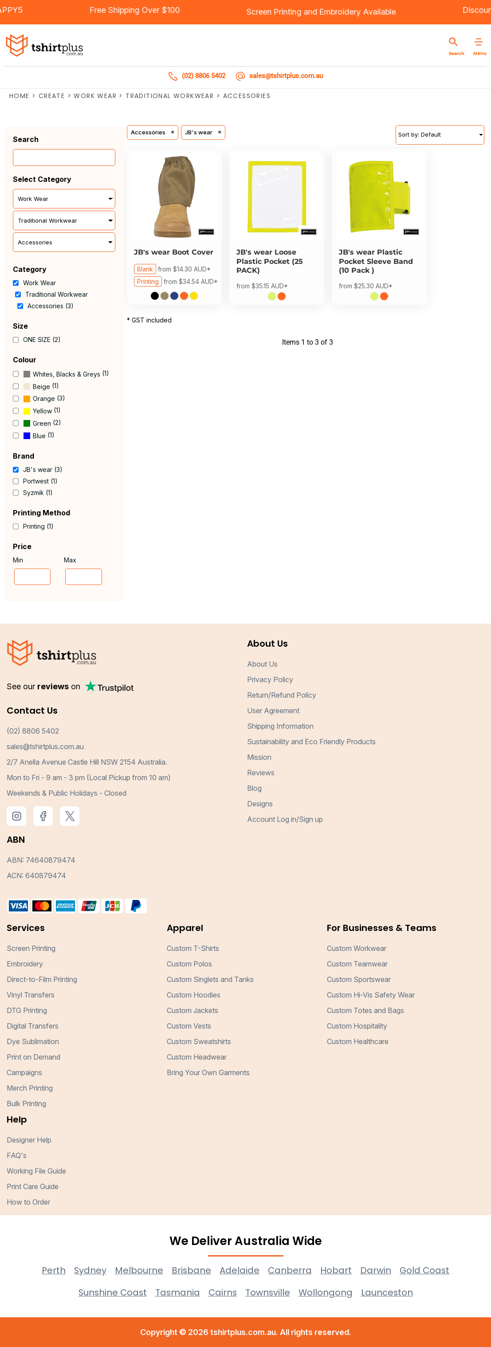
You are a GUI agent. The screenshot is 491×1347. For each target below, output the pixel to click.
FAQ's (17, 1155)
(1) (66, 373)
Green (42, 423)
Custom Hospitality (357, 1025)
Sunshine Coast (111, 1292)
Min (18, 560)
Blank (145, 269)
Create (52, 95)
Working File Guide (36, 1170)
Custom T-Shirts (193, 948)
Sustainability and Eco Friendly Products (311, 742)
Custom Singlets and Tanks (210, 979)
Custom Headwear (197, 1056)
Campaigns (24, 1072)
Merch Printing (30, 1088)
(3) (44, 398)
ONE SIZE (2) (42, 339)
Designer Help (29, 1139)
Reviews (261, 773)
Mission (259, 757)
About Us (262, 664)
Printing (148, 281)
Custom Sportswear (359, 979)
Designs (260, 804)
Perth (52, 1270)
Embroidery (313, 11)
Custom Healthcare (358, 1041)
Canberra (289, 1270)
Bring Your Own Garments (208, 1072)
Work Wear (95, 95)
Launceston (389, 1292)
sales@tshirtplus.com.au (45, 746)
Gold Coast (425, 1270)
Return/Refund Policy (281, 695)
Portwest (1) (40, 481)
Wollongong (327, 1292)
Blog (254, 788)
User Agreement (273, 711)
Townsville (268, 1292)
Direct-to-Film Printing (42, 979)
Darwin (375, 1270)
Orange (44, 398)
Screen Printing (246, 11)
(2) (42, 423)
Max (70, 560)
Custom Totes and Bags (365, 1010)
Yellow (42, 411)
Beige (41, 386)
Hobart (336, 1270)
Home (19, 95)
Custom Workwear (356, 948)
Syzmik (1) (38, 492)
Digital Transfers (33, 1025)
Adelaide (239, 1270)
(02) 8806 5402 (33, 731)
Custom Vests (189, 1025)
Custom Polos (189, 963)
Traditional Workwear (170, 95)
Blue (39, 436)
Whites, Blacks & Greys (66, 374)
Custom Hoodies (193, 994)
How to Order (28, 1202)
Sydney (89, 1270)
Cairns (223, 1292)
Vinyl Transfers (31, 994)
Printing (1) (38, 526)
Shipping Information (280, 726)
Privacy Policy (270, 679)
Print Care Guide (33, 1186)
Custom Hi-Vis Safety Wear (371, 994)
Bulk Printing (26, 1103)
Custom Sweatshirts (199, 1041)
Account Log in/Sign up (285, 819)
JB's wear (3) (43, 469)
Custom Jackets (192, 1010)
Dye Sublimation (33, 1041)
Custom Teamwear (357, 963)
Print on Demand (33, 1056)
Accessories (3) (50, 306)
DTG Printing (27, 1010)
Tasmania (177, 1292)
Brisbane (191, 1270)
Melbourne (138, 1270)
